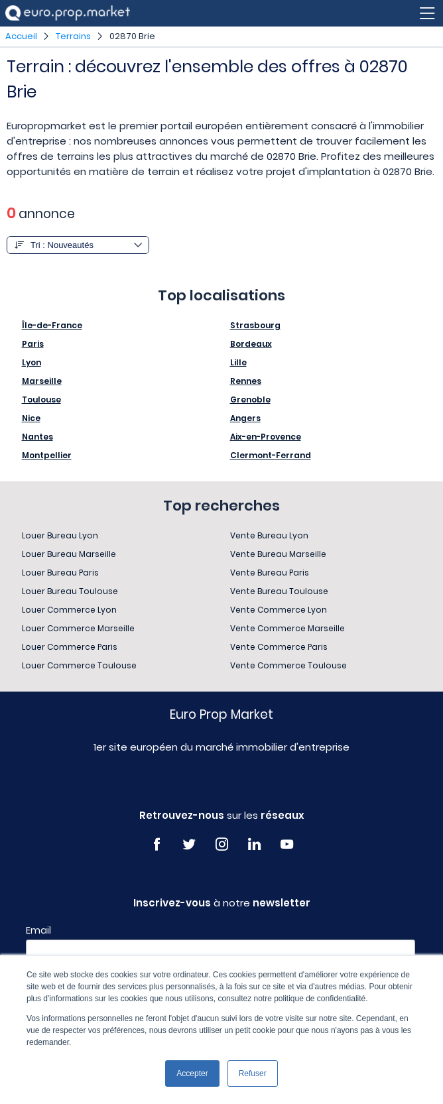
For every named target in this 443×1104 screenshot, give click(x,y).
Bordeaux (251, 343)
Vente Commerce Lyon (278, 609)
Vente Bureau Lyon (269, 535)
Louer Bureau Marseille (69, 554)
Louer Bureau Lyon (60, 535)
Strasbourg (255, 325)
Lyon (31, 362)
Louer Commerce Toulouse (79, 665)
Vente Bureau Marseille (278, 554)
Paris (33, 343)
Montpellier (47, 455)
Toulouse (41, 399)
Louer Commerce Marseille (78, 628)
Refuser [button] (253, 1073)
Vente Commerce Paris (279, 646)
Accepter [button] (192, 1073)
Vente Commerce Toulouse (288, 665)
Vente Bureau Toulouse (279, 591)
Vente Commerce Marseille (287, 628)
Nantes (37, 436)
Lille (238, 362)
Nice (31, 418)
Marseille (42, 381)
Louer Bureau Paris (60, 572)
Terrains (73, 36)
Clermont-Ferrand (270, 455)
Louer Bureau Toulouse (70, 591)
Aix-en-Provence (265, 436)
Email (38, 930)
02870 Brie (132, 36)
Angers (245, 418)
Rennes (245, 381)
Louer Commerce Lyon (69, 609)
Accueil (21, 36)
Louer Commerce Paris (69, 646)
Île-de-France (52, 325)
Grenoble (250, 399)
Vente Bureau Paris (269, 572)
